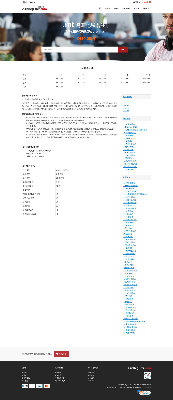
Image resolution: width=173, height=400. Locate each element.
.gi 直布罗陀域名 (129, 138)
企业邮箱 (91, 378)
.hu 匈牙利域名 (129, 254)
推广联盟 (25, 381)
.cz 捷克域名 (128, 211)
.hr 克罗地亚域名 (129, 144)
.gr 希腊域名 (128, 141)
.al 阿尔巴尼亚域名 (130, 127)
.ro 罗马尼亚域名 (129, 307)
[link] (144, 393)
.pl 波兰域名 (127, 302)
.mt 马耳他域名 (129, 155)
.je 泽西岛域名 (128, 268)
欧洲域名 (126, 177)
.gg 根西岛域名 (129, 242)
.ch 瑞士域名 (128, 205)
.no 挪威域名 (128, 299)
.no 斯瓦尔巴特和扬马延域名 (134, 322)
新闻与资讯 (26, 378)
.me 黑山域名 (128, 150)
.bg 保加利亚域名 (130, 200)
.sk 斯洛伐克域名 (129, 324)
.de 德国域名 (128, 214)
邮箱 (116, 8)
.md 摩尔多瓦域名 (130, 285)
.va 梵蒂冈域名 (129, 169)
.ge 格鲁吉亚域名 (130, 240)
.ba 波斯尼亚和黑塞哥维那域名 (135, 130)
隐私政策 (148, 387)
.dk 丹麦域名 (128, 217)
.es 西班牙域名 (129, 136)
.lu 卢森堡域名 (128, 276)
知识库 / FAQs (60, 381)
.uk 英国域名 (128, 237)
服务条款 (138, 387)
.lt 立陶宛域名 (128, 273)
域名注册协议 (111, 387)
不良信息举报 (59, 378)
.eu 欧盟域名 (128, 225)
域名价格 (91, 375)
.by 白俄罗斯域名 (129, 203)
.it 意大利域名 (128, 147)
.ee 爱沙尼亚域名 (130, 220)
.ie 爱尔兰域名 (128, 256)
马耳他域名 (127, 97)
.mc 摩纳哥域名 (129, 282)
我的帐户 (147, 8)
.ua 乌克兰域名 (129, 330)
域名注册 (91, 372)
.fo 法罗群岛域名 (129, 231)
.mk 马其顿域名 (129, 153)
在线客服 (61, 354)
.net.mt (125, 102)
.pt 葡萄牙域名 (128, 158)
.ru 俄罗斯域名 (128, 313)
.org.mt (126, 108)
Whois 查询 (59, 375)
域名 (107, 8)
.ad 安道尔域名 (129, 124)
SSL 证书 (126, 8)
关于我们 (25, 372)
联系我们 (25, 375)
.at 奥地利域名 (128, 189)
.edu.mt (126, 111)
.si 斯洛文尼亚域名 (130, 164)
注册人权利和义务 (125, 387)
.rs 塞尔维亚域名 (129, 161)
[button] (29, 2)
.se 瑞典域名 (128, 316)
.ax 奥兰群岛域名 (129, 191)
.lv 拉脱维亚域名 (129, 279)
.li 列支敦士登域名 (130, 271)
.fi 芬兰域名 (127, 228)
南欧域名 (126, 119)
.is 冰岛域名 (127, 262)
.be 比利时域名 (129, 197)
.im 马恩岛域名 (129, 259)
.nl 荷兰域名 (127, 296)
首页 (100, 8)
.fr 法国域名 (127, 234)
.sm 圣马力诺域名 (130, 167)
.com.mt (126, 105)
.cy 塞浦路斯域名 (129, 133)
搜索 (122, 49)
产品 (136, 8)
